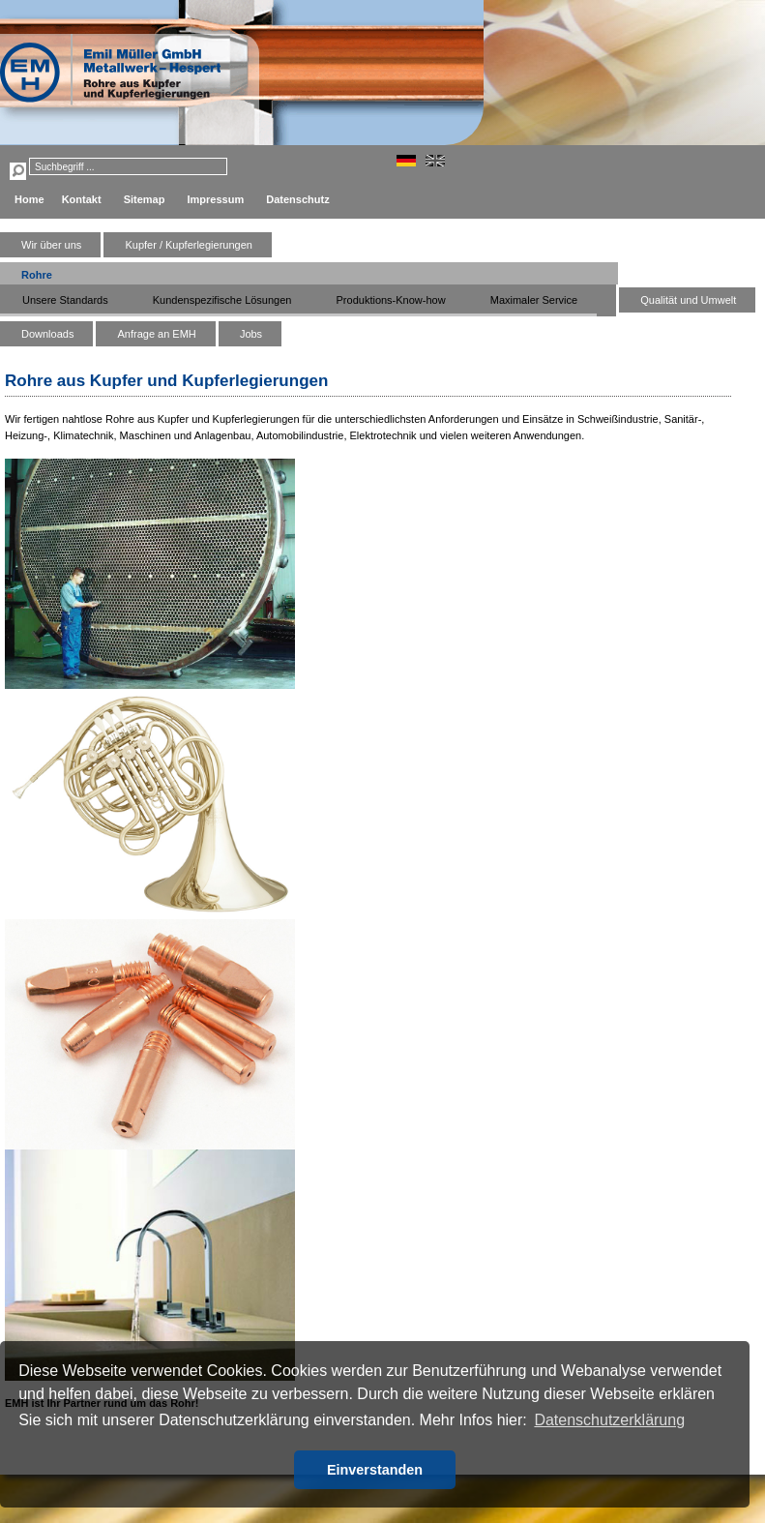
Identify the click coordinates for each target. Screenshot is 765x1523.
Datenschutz (297, 199)
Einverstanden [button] (375, 1470)
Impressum (216, 199)
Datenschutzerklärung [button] (609, 1420)
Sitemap (144, 199)
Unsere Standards (65, 300)
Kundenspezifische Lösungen (222, 300)
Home (29, 199)
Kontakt (82, 199)
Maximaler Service (533, 300)
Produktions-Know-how (391, 300)
